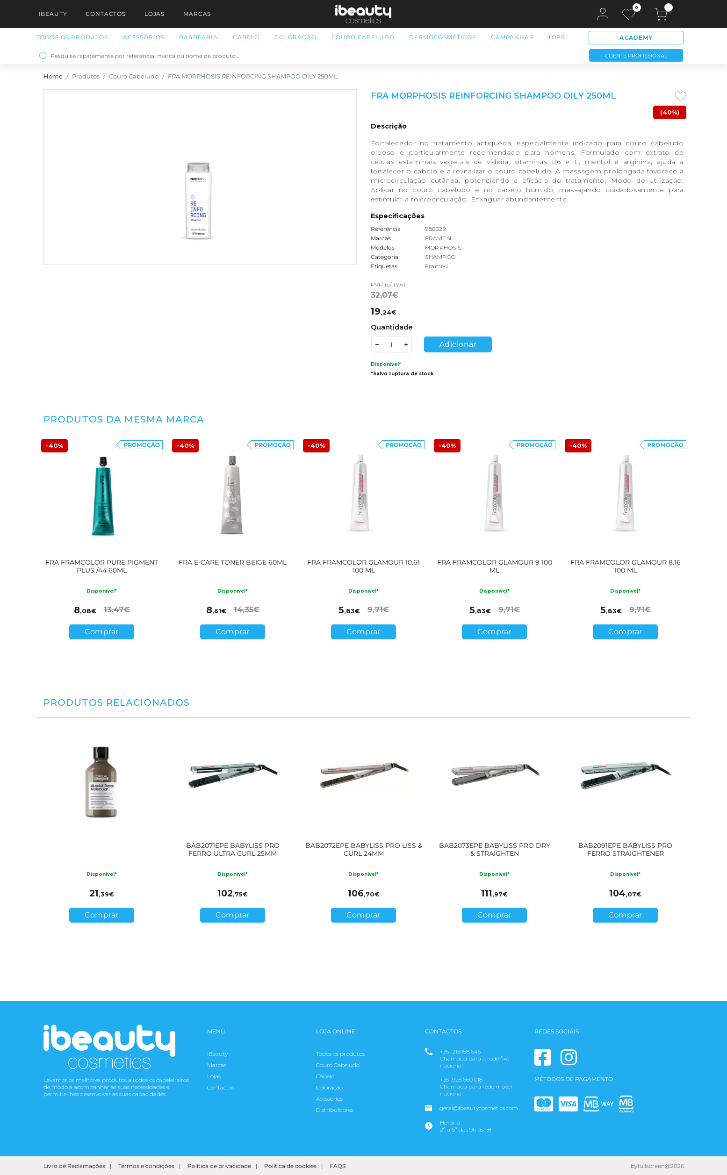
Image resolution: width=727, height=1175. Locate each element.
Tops (556, 37)
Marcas (197, 13)
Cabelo (246, 37)
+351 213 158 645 (460, 1051)
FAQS (338, 1165)
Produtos (86, 76)
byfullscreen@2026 (657, 1165)
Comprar (102, 631)
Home (53, 76)
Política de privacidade (219, 1165)
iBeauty (53, 13)
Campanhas (512, 37)
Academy (636, 37)
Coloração (295, 37)
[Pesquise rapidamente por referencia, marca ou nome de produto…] (305, 55)
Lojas (154, 13)
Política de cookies (290, 1165)
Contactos (106, 13)
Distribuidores (334, 1109)
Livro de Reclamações (74, 1165)
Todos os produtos (340, 1053)
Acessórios (143, 37)
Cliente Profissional (636, 55)
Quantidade (392, 327)
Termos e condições (146, 1165)
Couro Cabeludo (363, 37)
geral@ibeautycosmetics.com (478, 1107)
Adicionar (458, 344)
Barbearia (198, 37)
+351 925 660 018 (461, 1079)
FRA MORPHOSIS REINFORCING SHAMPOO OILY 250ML (253, 76)
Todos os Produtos (72, 37)
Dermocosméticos (442, 37)
